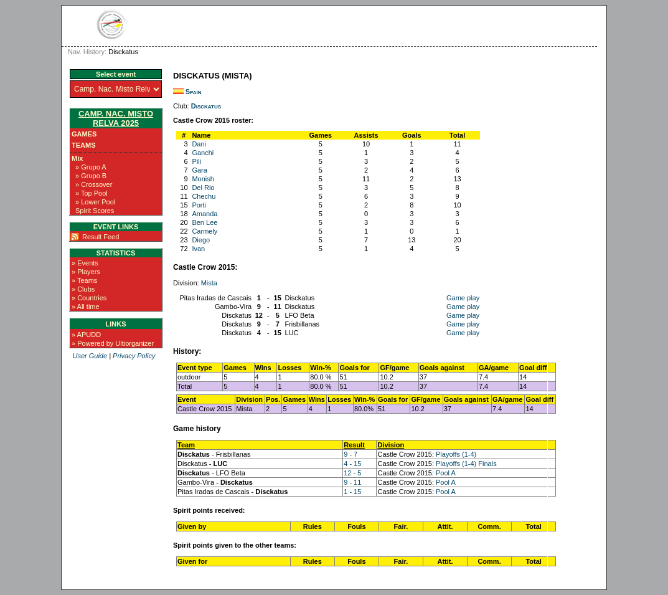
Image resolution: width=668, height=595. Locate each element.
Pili (196, 161)
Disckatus (206, 106)
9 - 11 (352, 482)
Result (354, 445)
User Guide (89, 355)
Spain (194, 91)
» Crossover (93, 184)
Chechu (203, 196)
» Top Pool (91, 193)
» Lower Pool (95, 202)
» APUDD (86, 334)
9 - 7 (350, 454)
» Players (86, 271)
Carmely (204, 231)
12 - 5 (352, 473)
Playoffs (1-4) (456, 454)
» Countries (89, 298)
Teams (84, 145)
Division (390, 445)
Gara (199, 170)
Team (186, 445)
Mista (209, 283)
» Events (85, 263)
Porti (199, 205)
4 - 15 (352, 463)
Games (84, 134)
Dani (199, 144)
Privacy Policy (134, 355)
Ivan (198, 248)
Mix (77, 158)
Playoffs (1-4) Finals (466, 463)
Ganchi (203, 152)
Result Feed (100, 236)
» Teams (84, 280)
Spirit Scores (94, 210)
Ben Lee (204, 222)
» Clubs (83, 289)
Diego (201, 240)
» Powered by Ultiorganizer (113, 343)
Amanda (204, 213)
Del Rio (203, 187)
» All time (86, 306)
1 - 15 (352, 491)
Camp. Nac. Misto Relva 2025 (115, 118)
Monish (203, 179)
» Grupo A (90, 167)
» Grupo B (90, 175)
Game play (462, 298)
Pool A (446, 473)
